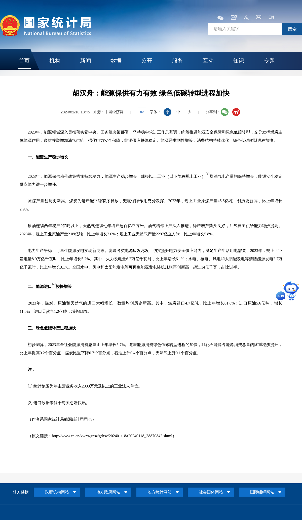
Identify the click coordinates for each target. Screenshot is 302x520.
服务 (177, 61)
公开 (146, 61)
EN (271, 17)
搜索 (292, 28)
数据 (116, 61)
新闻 (85, 61)
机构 (54, 61)
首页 (24, 61)
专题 (269, 61)
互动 (208, 61)
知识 (238, 61)
